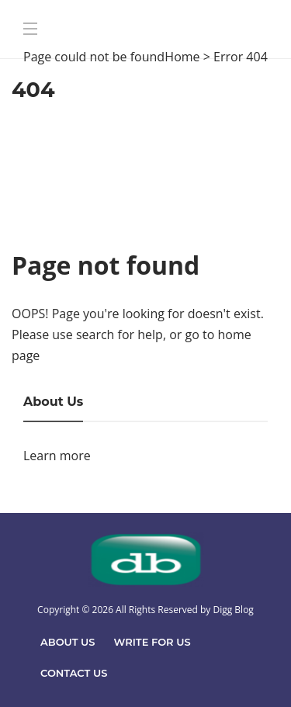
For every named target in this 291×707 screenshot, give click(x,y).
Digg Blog (233, 609)
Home (182, 56)
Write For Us (152, 642)
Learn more (57, 455)
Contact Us (73, 673)
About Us (67, 642)
